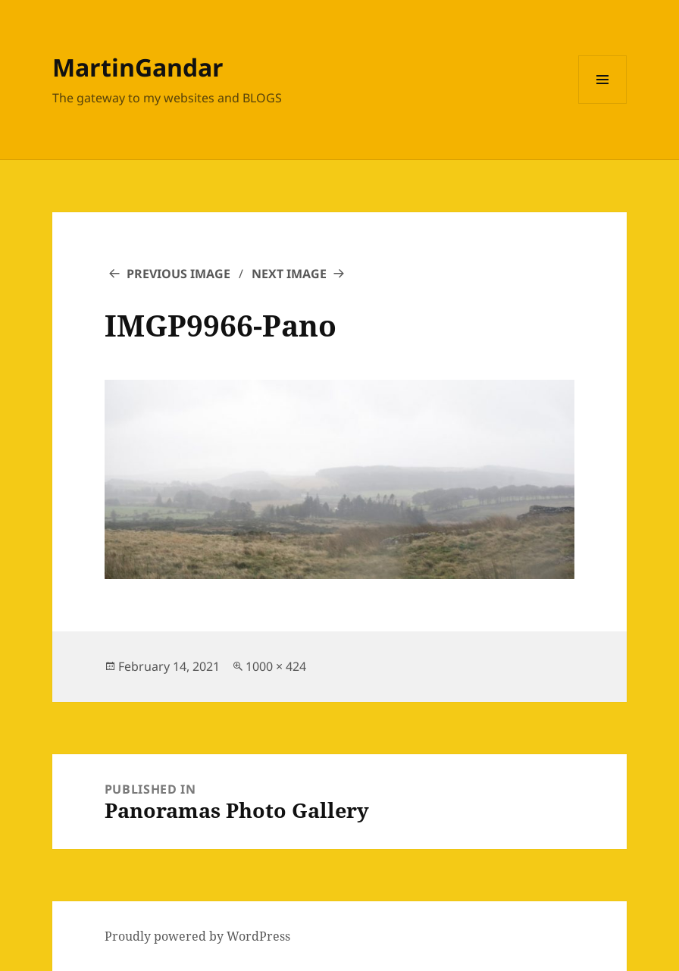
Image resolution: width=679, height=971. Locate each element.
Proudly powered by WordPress (197, 936)
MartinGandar (138, 67)
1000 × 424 (276, 666)
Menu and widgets (603, 103)
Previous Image (178, 273)
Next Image (289, 273)
